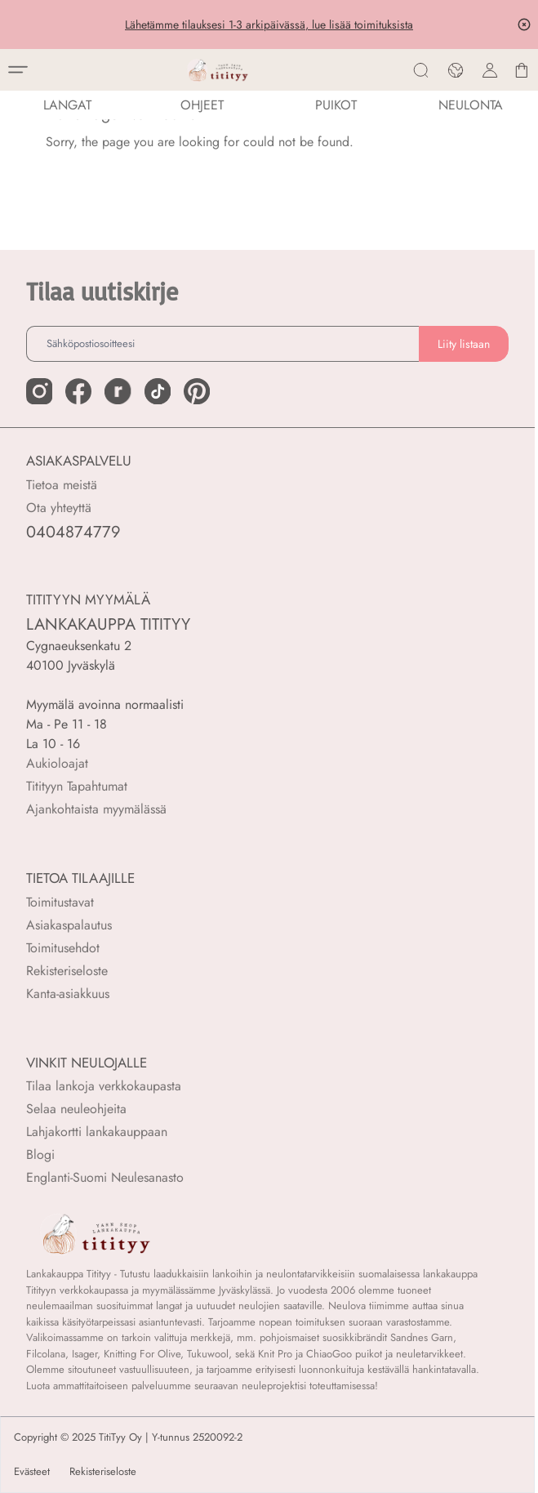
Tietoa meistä (61, 484)
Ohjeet (202, 105)
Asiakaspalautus (69, 925)
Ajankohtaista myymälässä (96, 809)
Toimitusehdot (63, 947)
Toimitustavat (60, 902)
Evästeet (32, 1471)
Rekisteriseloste (67, 970)
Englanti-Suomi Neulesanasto (105, 1177)
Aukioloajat (57, 763)
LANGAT (67, 105)
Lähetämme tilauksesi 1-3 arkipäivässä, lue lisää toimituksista (269, 24)
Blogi (40, 1154)
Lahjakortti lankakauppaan (96, 1131)
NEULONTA (470, 105)
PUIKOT (336, 105)
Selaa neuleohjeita (76, 1108)
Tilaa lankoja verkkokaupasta (103, 1085)
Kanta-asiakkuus (67, 993)
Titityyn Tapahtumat (76, 786)
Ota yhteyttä (58, 507)
